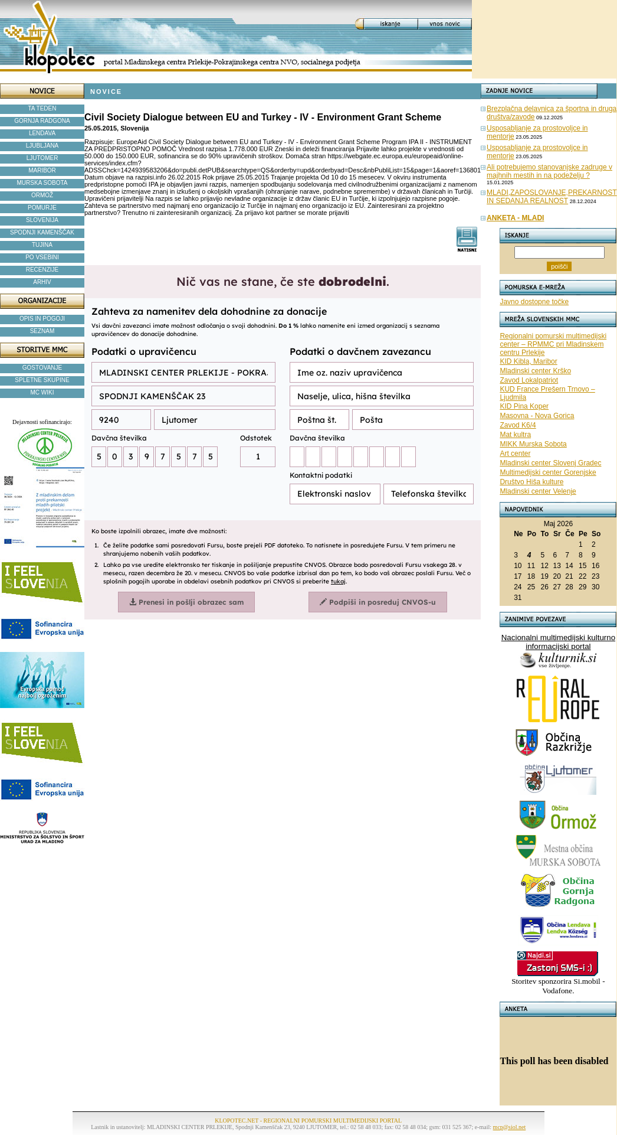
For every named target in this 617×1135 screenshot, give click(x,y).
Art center (515, 453)
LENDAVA (42, 133)
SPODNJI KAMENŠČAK (42, 232)
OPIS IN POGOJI (42, 318)
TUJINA (42, 245)
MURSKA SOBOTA (42, 183)
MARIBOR (42, 170)
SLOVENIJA (42, 220)
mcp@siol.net (509, 1127)
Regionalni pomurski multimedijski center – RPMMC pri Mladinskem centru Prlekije (553, 344)
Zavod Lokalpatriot (529, 380)
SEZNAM (42, 331)
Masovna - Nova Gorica (537, 416)
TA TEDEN (42, 108)
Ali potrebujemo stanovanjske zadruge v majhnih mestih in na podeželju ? (549, 171)
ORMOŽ (42, 195)
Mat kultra (515, 434)
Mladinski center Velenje (538, 491)
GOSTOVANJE (42, 367)
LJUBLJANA (42, 145)
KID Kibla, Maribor (528, 361)
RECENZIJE (42, 269)
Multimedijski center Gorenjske (548, 472)
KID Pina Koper (524, 406)
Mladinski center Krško (535, 371)
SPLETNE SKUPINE (42, 380)
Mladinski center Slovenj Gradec (550, 463)
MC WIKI (42, 392)
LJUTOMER (42, 158)
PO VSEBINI (42, 257)
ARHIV (42, 282)
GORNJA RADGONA (42, 121)
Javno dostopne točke (534, 302)
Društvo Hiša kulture (531, 482)
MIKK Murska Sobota (533, 444)
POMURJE (42, 207)
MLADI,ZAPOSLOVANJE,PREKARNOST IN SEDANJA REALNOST (552, 196)
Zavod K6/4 (518, 425)
